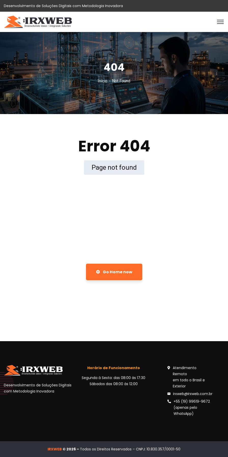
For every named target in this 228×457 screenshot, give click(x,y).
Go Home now (114, 272)
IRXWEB (55, 449)
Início (102, 80)
